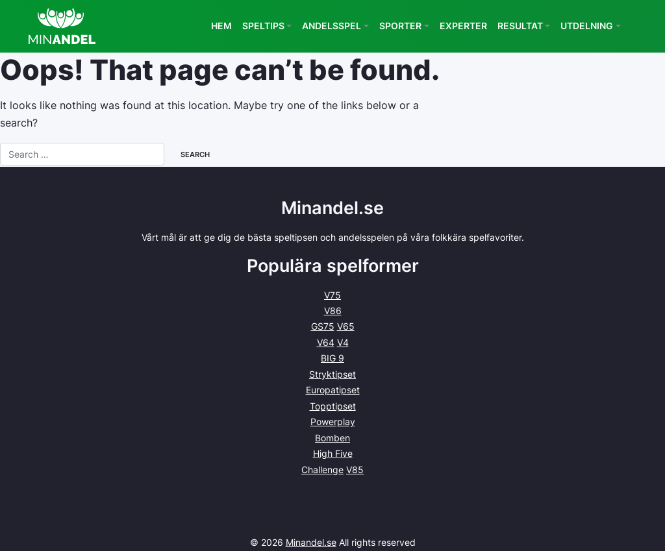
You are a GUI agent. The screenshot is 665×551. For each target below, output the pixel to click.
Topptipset (333, 405)
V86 (333, 310)
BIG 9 (332, 357)
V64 (325, 342)
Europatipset (333, 389)
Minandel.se (311, 542)
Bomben (332, 437)
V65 (346, 326)
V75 (332, 294)
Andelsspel (331, 25)
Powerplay (332, 421)
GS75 (322, 326)
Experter (463, 25)
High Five (333, 453)
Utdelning (586, 25)
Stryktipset (332, 374)
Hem (221, 25)
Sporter (400, 25)
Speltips (263, 25)
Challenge (322, 469)
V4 (343, 342)
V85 (355, 469)
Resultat (520, 25)
